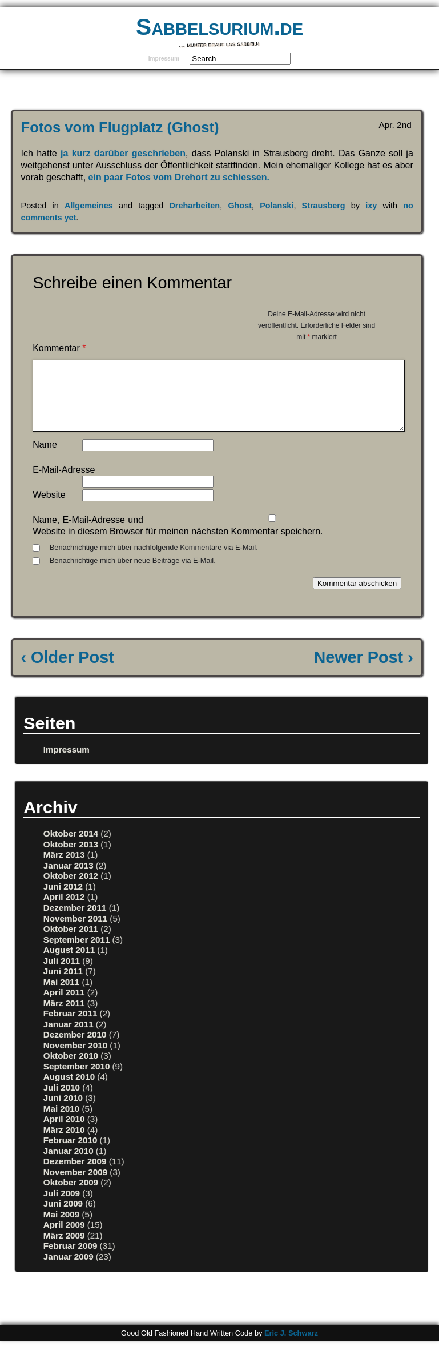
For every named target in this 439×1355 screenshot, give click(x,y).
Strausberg (323, 205)
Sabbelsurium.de (219, 27)
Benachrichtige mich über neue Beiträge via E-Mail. (133, 574)
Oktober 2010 (70, 1069)
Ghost (240, 205)
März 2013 (64, 868)
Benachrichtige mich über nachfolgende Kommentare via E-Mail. (154, 561)
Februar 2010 (70, 1154)
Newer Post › (363, 671)
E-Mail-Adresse (64, 483)
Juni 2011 (63, 985)
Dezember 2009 (75, 1175)
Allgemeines (89, 205)
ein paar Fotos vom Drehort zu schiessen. (178, 177)
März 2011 (64, 1017)
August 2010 (69, 1090)
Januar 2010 (68, 1164)
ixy (371, 205)
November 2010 (75, 1059)
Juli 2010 (61, 1101)
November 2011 (75, 932)
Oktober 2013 (70, 858)
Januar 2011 (68, 1038)
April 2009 (64, 1238)
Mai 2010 (61, 1122)
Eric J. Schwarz (291, 1346)
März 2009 (64, 1249)
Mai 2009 (61, 1228)
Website (49, 508)
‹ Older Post (67, 671)
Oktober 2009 (70, 1196)
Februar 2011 (70, 1027)
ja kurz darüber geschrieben (121, 153)
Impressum (163, 58)
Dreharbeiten (194, 205)
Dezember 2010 (75, 1048)
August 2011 (69, 963)
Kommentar (59, 348)
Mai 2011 (61, 995)
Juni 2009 (63, 1217)
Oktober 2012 (70, 889)
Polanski (276, 205)
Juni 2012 (63, 900)
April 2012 (64, 910)
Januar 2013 (68, 879)
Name (45, 458)
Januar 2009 (68, 1270)
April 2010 (64, 1132)
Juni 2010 (63, 1111)
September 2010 (76, 1080)
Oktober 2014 (70, 847)
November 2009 (75, 1186)
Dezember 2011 (75, 921)
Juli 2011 (61, 974)
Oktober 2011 (70, 942)
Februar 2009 (70, 1259)
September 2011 (76, 953)
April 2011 (64, 1006)
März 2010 (64, 1143)
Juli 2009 (61, 1207)
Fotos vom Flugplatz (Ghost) (120, 127)
